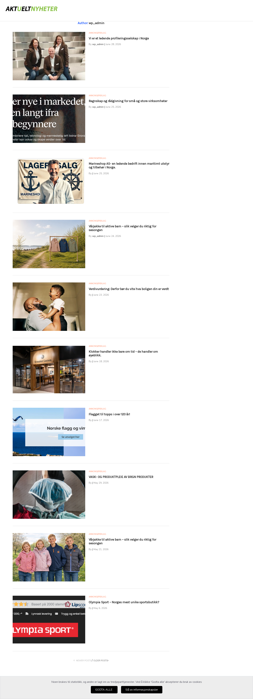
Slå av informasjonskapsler (141, 690)
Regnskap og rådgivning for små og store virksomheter (128, 101)
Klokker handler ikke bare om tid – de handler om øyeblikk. (123, 353)
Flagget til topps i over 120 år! (109, 414)
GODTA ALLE (104, 690)
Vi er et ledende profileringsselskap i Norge (119, 38)
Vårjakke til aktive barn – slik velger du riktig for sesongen (122, 228)
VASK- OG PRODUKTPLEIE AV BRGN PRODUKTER (121, 477)
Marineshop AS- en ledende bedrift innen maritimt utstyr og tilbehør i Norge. (129, 165)
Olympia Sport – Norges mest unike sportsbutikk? (124, 602)
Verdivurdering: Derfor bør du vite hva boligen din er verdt (129, 289)
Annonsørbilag (97, 33)
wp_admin (98, 44)
